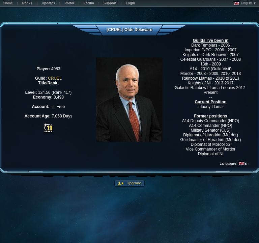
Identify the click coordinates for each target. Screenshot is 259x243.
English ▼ (245, 3)
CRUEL (55, 78)
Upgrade (133, 183)
